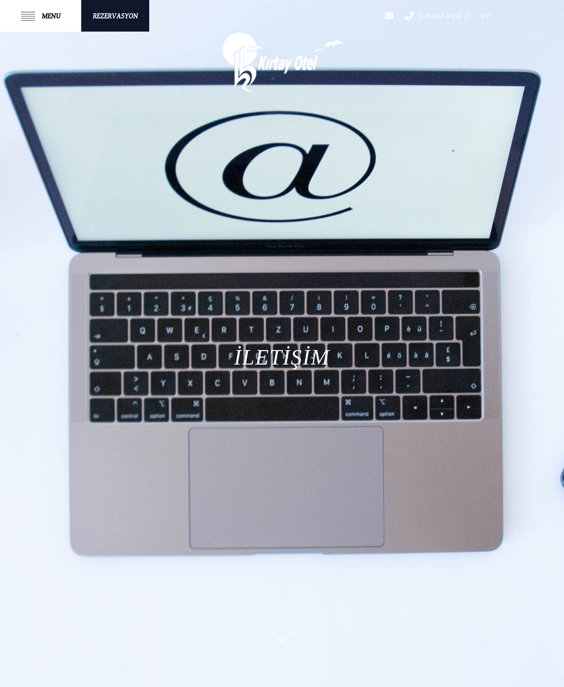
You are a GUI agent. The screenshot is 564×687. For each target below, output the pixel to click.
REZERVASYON (115, 16)
